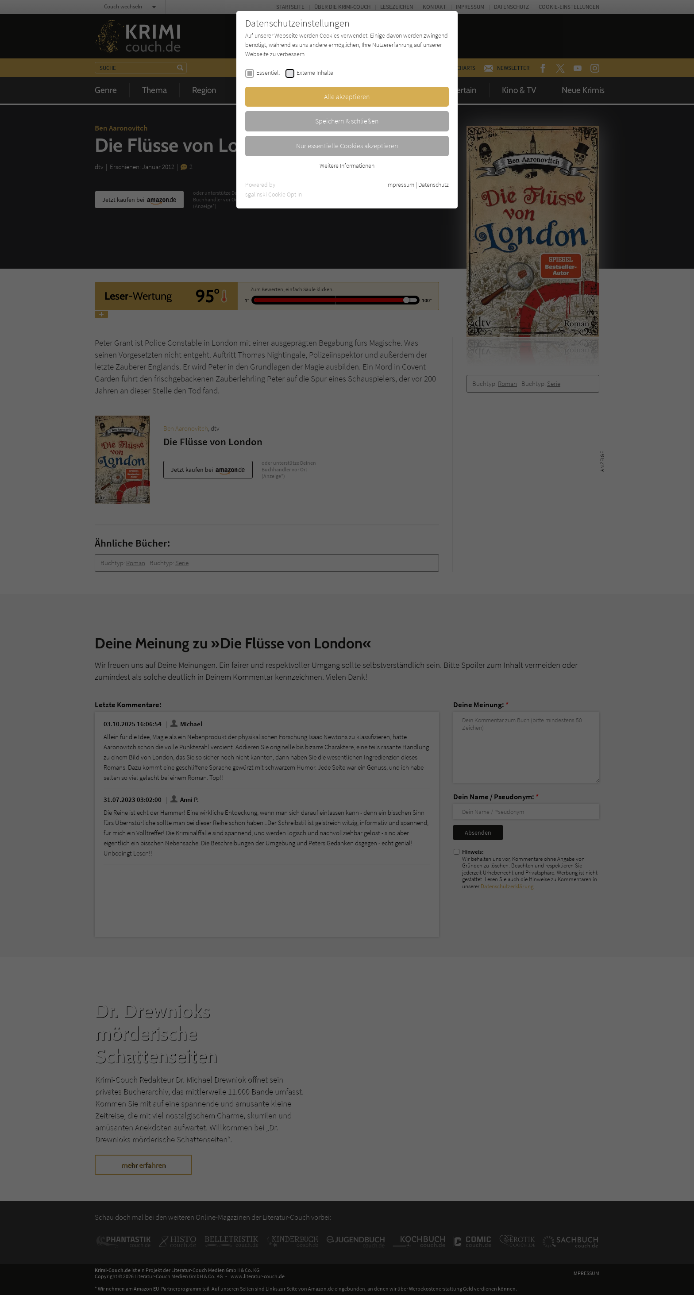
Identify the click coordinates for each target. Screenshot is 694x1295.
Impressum (400, 185)
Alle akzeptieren (347, 96)
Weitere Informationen (347, 166)
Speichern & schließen (347, 120)
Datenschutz (433, 185)
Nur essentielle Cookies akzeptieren (347, 145)
